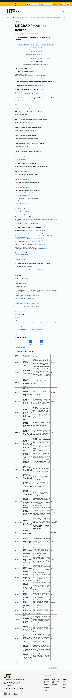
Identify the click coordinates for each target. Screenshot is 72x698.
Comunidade (46, 681)
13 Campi (46, 685)
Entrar (68, 4)
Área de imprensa (55, 681)
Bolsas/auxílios (55, 682)
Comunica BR (37, 1)
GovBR (3, 1)
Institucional (31, 17)
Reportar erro (52, 667)
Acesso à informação (45, 1)
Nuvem (64, 682)
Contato (45, 682)
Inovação (19, 17)
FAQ (45, 693)
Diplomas (54, 685)
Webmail (64, 684)
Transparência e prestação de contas (56, 17)
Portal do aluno (65, 685)
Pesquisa (13, 17)
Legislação (59, 1)
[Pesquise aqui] (55, 675)
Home (16, 19)
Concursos (54, 684)
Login (64, 689)
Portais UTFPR (65, 681)
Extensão (24, 17)
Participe (52, 1)
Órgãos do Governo (66, 1)
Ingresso (46, 684)
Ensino (8, 17)
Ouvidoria (46, 692)
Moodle (64, 687)
